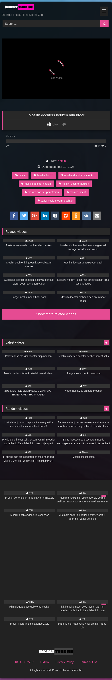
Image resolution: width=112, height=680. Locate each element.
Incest (20, 175)
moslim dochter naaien (36, 183)
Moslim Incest (43, 175)
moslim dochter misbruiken (78, 175)
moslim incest (76, 192)
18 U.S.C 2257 (24, 662)
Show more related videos (56, 314)
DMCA (44, 662)
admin (62, 161)
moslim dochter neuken (74, 183)
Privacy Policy (65, 662)
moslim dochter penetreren (42, 192)
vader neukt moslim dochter (55, 200)
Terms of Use (88, 662)
